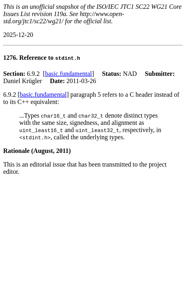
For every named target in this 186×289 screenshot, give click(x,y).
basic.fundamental (68, 73)
